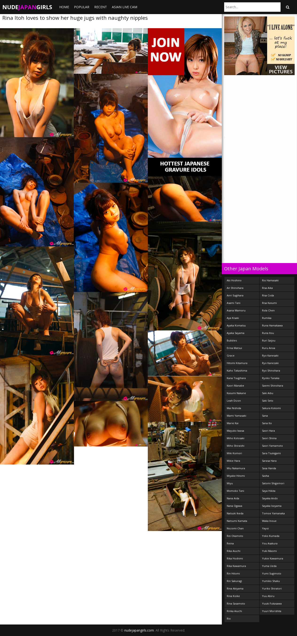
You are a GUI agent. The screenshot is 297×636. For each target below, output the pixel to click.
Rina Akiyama (235, 588)
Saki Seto (267, 400)
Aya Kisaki (233, 318)
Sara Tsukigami (271, 453)
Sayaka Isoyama (271, 506)
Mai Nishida (234, 408)
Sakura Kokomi (271, 408)
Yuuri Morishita (271, 611)
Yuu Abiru (268, 596)
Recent (100, 7)
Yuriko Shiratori (272, 588)
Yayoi (265, 528)
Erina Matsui (234, 348)
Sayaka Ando (270, 498)
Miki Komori (234, 453)
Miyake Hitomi (236, 475)
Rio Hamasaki (270, 280)
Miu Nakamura (236, 468)
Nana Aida (233, 498)
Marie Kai (232, 423)
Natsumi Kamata (237, 521)
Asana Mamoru (236, 310)
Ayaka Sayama (235, 333)
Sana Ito (267, 423)
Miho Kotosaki (235, 438)
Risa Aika (267, 288)
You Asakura (269, 543)
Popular (81, 7)
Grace (230, 355)
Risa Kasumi (269, 303)
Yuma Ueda (269, 566)
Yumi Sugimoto (271, 573)
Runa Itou (268, 333)
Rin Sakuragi (234, 581)
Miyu (230, 483)
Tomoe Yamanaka (273, 513)
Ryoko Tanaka (270, 378)
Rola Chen (268, 310)
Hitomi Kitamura (237, 363)
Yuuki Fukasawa (272, 603)
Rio (229, 618)
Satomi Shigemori (273, 483)
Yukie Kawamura (272, 558)
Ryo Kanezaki (270, 363)
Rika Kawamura (236, 566)
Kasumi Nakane (236, 393)
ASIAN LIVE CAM (124, 7)
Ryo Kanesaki (270, 355)
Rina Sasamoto (236, 603)
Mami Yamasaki (236, 415)
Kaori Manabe (235, 385)
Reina (230, 543)
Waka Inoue (269, 521)
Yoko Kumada (270, 536)
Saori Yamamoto (272, 445)
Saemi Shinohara (272, 385)
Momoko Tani (235, 491)
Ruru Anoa (268, 348)
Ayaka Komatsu (236, 325)
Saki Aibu (267, 393)
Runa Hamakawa (272, 325)
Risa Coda (268, 295)
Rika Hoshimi (235, 558)
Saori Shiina (269, 438)
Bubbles (232, 340)
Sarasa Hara (269, 460)
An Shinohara (235, 288)
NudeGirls (27, 7)
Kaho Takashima (237, 370)
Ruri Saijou (268, 340)
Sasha (265, 475)
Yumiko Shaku (271, 581)
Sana (265, 415)
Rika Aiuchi (233, 551)
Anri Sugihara (235, 295)
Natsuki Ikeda (235, 513)
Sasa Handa (269, 468)
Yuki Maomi (269, 551)
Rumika (266, 318)
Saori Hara (268, 430)
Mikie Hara (233, 460)
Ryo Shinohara (271, 370)
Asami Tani (233, 303)
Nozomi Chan (235, 528)
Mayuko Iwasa (235, 430)
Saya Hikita (268, 491)
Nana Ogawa (234, 506)
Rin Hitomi (233, 573)
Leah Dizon (234, 400)
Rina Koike (233, 596)
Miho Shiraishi (235, 445)
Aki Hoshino (234, 280)
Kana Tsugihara (236, 378)
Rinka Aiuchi (234, 611)
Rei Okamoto (235, 536)
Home (64, 7)
